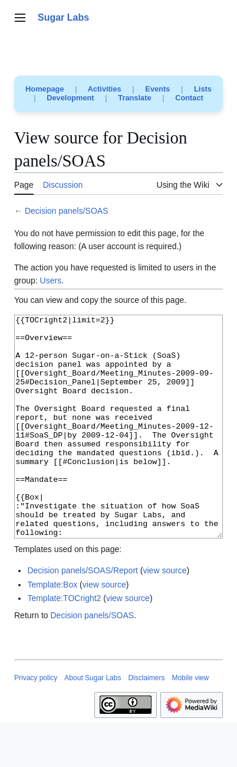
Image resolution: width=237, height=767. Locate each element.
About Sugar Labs (92, 722)
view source (165, 614)
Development (70, 97)
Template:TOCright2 (64, 642)
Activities (104, 88)
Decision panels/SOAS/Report (82, 614)
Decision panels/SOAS (66, 211)
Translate (134, 97)
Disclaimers (146, 722)
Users (51, 280)
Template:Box (52, 629)
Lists (203, 88)
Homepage (44, 88)
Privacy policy (35, 722)
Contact (189, 97)
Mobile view (190, 722)
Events (157, 88)
